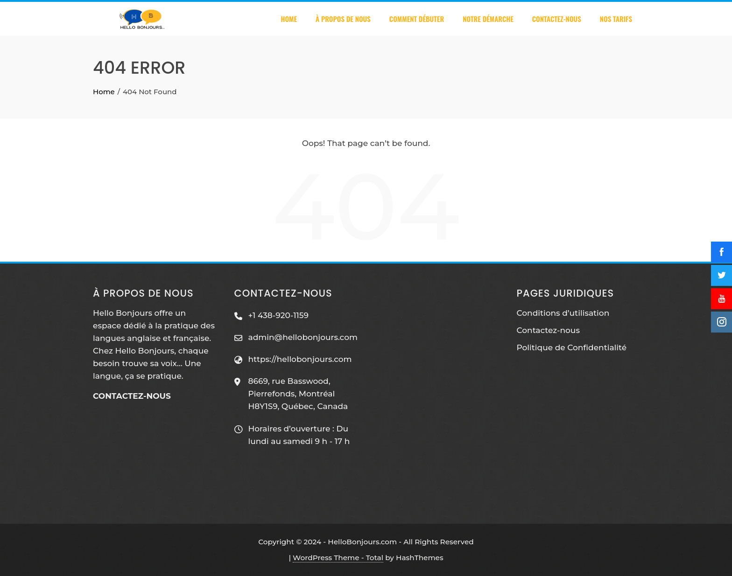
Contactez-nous (556, 19)
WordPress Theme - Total (338, 557)
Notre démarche (488, 19)
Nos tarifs (616, 19)
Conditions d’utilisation (563, 313)
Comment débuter (416, 19)
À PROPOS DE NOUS (343, 19)
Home (289, 19)
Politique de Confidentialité (572, 347)
